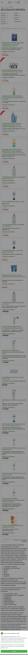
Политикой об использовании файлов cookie (12, 642)
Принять (14, 651)
